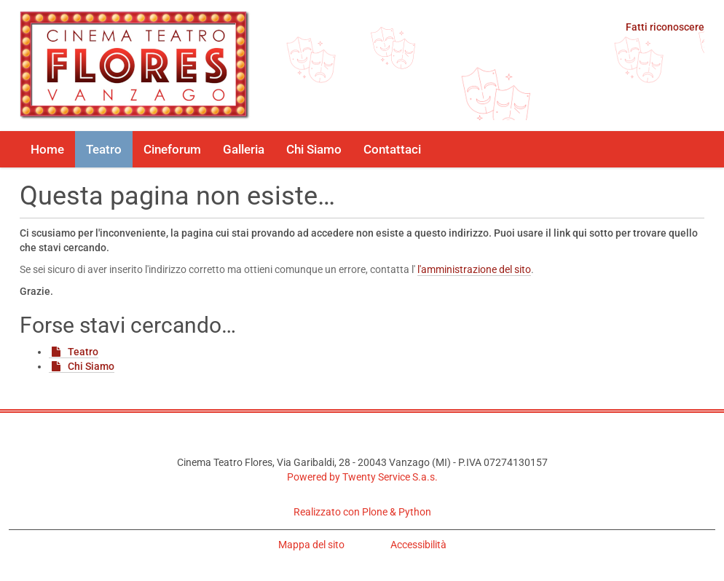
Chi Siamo (314, 149)
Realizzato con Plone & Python (362, 512)
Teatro (104, 149)
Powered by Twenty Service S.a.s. (362, 477)
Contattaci (392, 149)
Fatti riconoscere (665, 27)
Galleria (243, 149)
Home (47, 149)
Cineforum (172, 149)
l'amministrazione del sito (474, 269)
